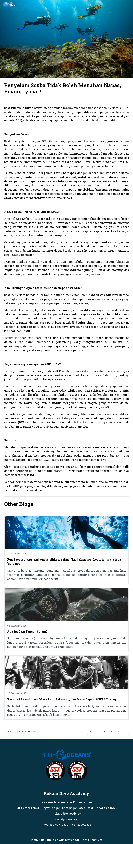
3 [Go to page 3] (111, 731)
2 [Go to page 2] (104, 731)
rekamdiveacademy (67, 813)
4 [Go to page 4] (118, 731)
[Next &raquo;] (125, 731)
